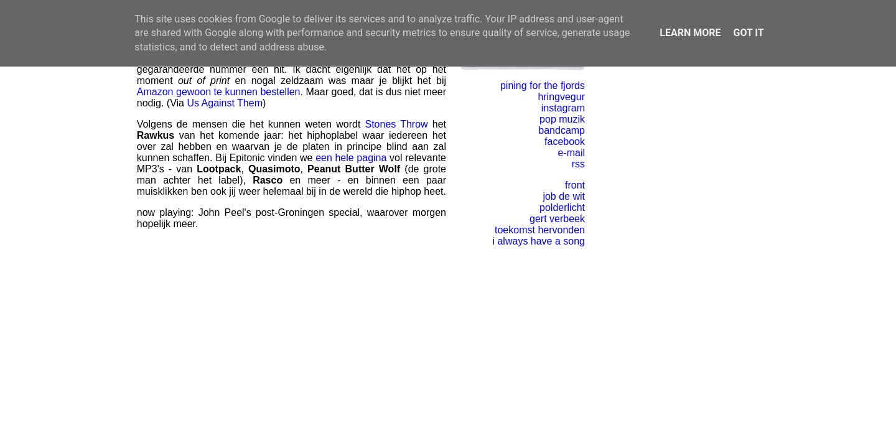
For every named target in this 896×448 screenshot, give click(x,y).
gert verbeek (557, 218)
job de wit (564, 196)
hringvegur (561, 96)
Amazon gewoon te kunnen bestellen (219, 91)
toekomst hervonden (540, 230)
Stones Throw (396, 124)
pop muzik (562, 119)
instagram (563, 108)
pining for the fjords (542, 85)
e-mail (571, 152)
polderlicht (562, 207)
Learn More (690, 33)
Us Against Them (225, 103)
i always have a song (538, 241)
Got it (748, 33)
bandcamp (561, 130)
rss (578, 164)
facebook (564, 141)
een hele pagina (350, 157)
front (575, 185)
